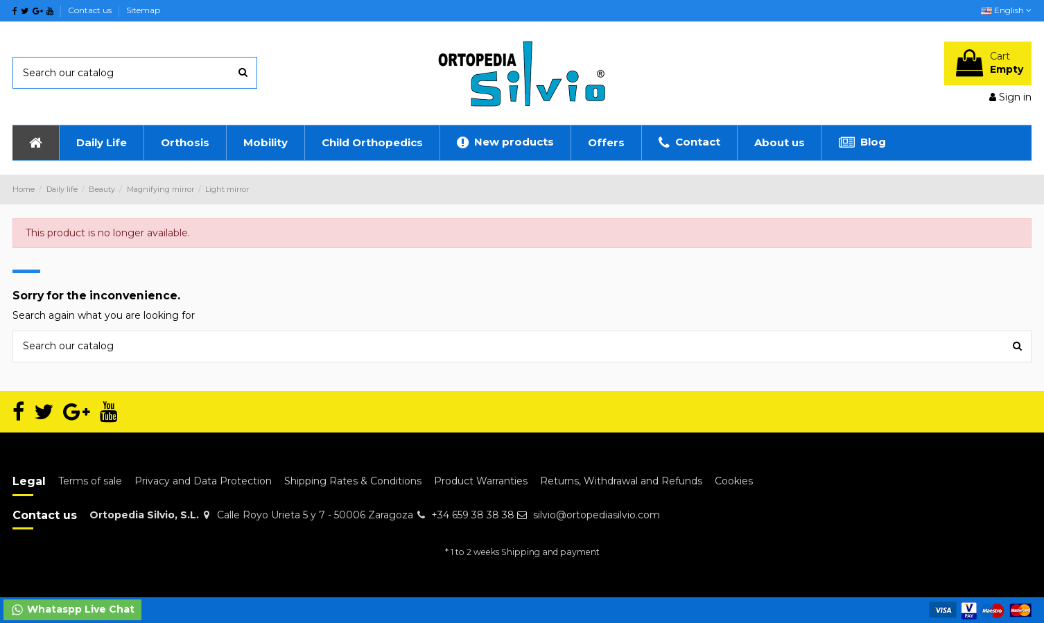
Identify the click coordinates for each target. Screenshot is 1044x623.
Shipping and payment (550, 552)
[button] (101, 142)
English (1006, 10)
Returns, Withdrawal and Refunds (621, 481)
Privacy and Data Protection (203, 481)
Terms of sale (90, 481)
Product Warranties (481, 481)
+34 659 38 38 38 (472, 515)
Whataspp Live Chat (72, 610)
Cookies (734, 481)
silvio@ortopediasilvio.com (596, 515)
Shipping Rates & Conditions (352, 481)
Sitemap (143, 10)
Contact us (91, 10)
